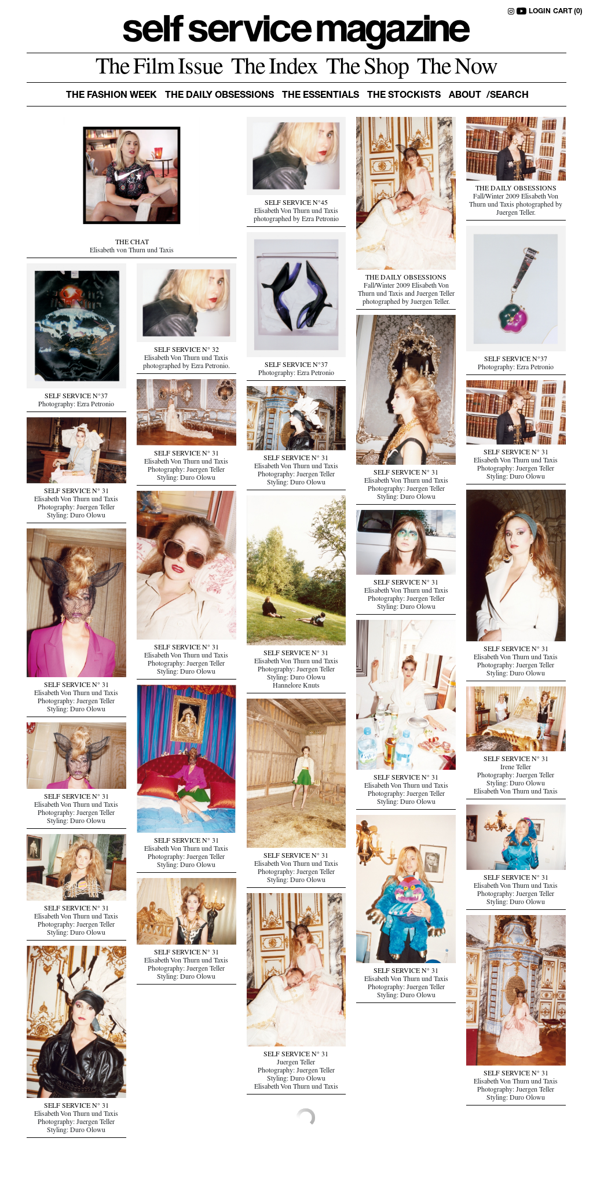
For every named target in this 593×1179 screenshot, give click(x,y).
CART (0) (568, 11)
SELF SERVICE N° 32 (186, 350)
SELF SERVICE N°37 (515, 360)
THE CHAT (132, 243)
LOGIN (540, 11)
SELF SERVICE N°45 (296, 203)
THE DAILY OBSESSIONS (405, 278)
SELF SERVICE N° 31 (406, 473)
